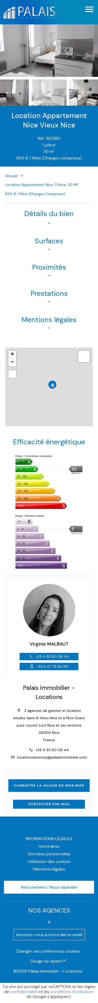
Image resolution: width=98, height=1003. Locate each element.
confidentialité (24, 991)
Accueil (11, 175)
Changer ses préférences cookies (48, 951)
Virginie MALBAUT (49, 644)
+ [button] (12, 355)
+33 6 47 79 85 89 (52, 666)
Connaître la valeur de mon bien (49, 785)
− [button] (12, 362)
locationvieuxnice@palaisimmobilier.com (52, 757)
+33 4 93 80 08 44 (52, 656)
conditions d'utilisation (72, 991)
